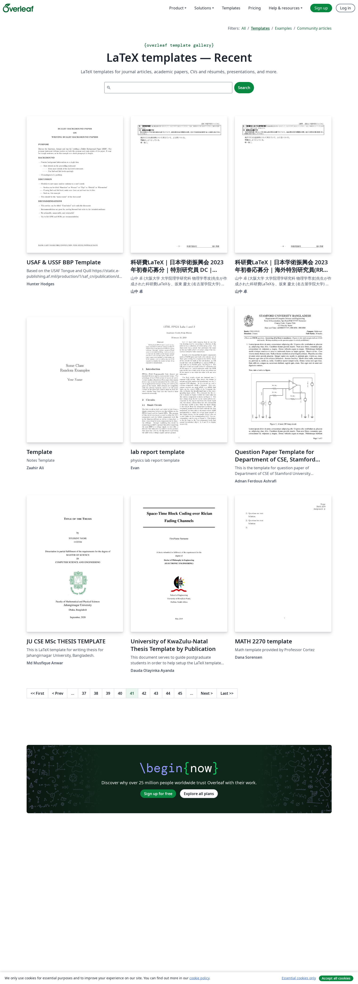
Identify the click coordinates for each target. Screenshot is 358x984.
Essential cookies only (299, 978)
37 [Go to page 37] (84, 693)
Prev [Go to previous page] (57, 693)
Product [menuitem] (176, 8)
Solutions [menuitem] (202, 8)
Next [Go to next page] (207, 693)
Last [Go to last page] (227, 693)
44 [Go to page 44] (168, 693)
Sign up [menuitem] (321, 8)
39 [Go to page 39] (108, 693)
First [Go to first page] (37, 693)
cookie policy (199, 978)
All (243, 28)
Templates (260, 28)
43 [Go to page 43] (156, 693)
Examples (283, 28)
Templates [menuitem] (231, 8)
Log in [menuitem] (345, 8)
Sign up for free (158, 793)
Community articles (314, 28)
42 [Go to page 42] (144, 693)
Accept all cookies (336, 978)
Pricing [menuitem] (254, 8)
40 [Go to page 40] (120, 693)
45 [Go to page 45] (180, 693)
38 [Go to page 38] (96, 693)
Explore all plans (199, 793)
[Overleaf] (18, 8)
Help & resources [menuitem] (284, 8)
